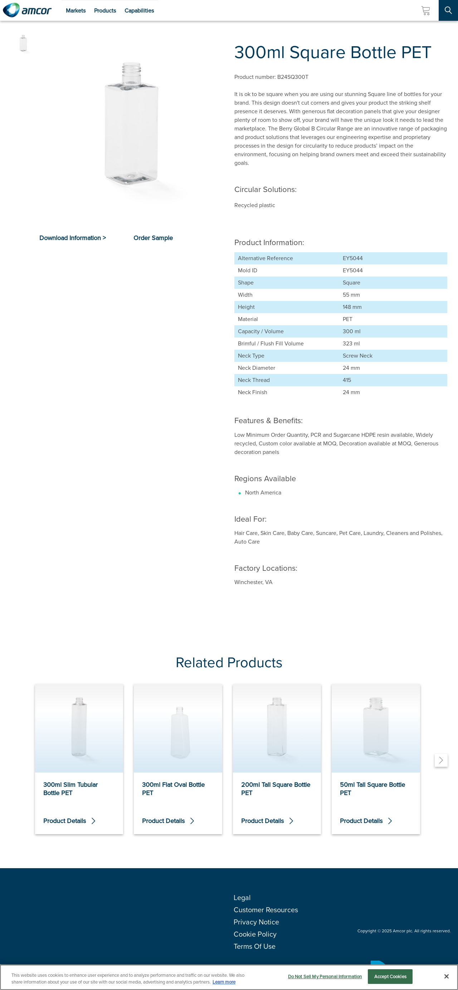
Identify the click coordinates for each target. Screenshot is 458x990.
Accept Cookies (390, 981)
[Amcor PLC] (27, 10)
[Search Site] (448, 10)
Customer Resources (266, 909)
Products (105, 10)
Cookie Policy (255, 934)
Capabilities (139, 10)
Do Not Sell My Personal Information (325, 981)
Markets (76, 10)
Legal (242, 897)
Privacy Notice (256, 922)
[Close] (446, 981)
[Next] (441, 760)
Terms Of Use (255, 946)
